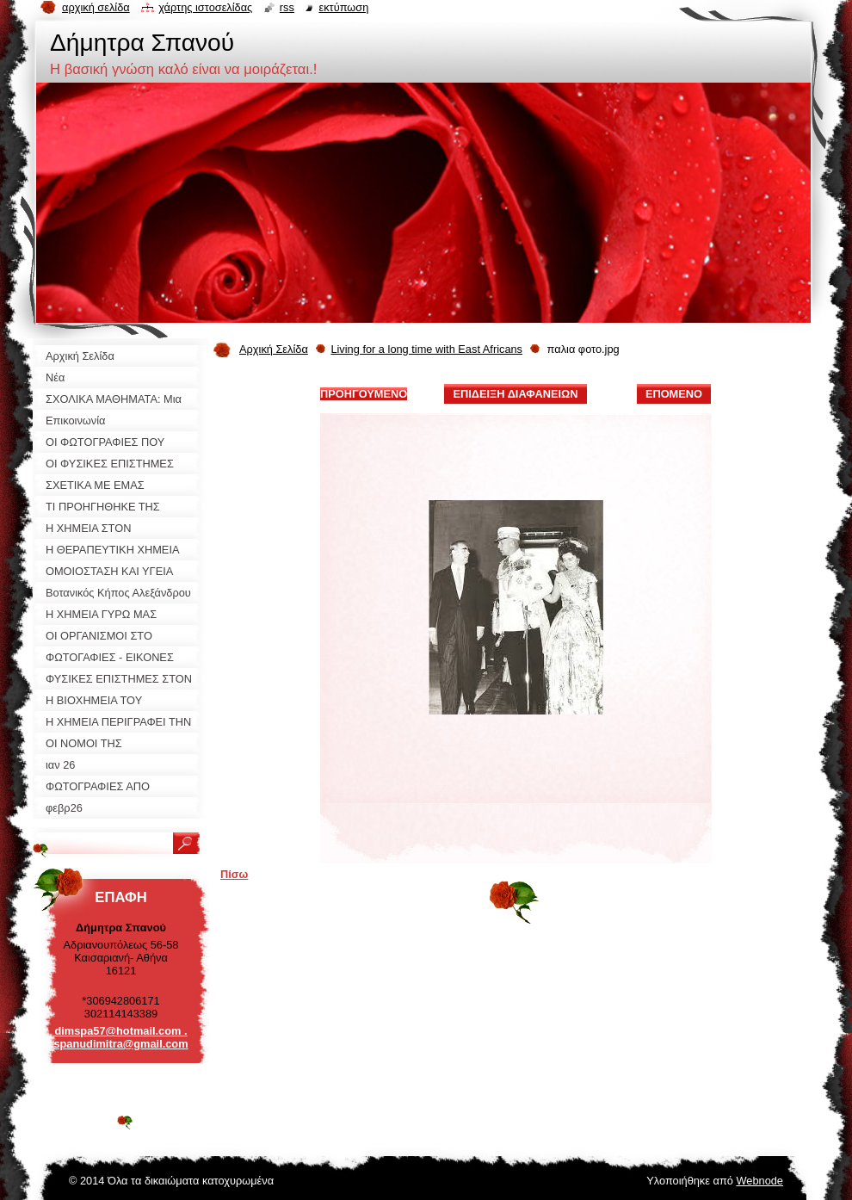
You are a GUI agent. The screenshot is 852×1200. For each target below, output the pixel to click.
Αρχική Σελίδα (273, 349)
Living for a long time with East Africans (426, 349)
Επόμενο (673, 393)
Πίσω (234, 874)
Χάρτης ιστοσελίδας (205, 7)
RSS (287, 7)
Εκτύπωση (343, 7)
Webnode (759, 1180)
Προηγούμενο (363, 393)
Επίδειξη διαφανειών (515, 393)
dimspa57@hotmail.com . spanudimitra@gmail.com (120, 1037)
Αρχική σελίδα (96, 7)
